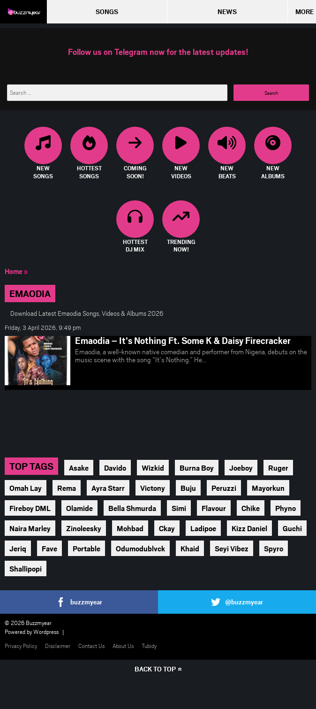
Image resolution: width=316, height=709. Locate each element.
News (227, 11)
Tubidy (149, 645)
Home (14, 271)
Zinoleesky (83, 528)
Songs (107, 11)
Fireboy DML (30, 508)
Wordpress (46, 631)
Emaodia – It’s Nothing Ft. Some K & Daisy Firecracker (183, 340)
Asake (79, 468)
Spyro (273, 548)
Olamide (79, 508)
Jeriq (17, 548)
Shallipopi (25, 568)
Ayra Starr (108, 488)
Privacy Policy (21, 645)
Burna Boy (197, 468)
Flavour (214, 508)
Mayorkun (268, 488)
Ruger (278, 468)
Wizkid (153, 468)
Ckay (167, 528)
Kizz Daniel (249, 528)
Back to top (155, 668)
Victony (152, 488)
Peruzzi (223, 488)
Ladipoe (203, 528)
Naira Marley (30, 528)
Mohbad (130, 528)
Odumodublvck (140, 548)
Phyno (285, 508)
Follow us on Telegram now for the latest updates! (158, 51)
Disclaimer (57, 645)
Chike (250, 508)
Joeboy (241, 468)
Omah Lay (25, 488)
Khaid (190, 548)
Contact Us (91, 645)
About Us (123, 645)
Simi (179, 508)
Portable (86, 548)
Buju (188, 488)
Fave (49, 548)
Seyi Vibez (231, 548)
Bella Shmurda (132, 508)
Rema (66, 488)
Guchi (292, 528)
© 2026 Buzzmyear (28, 622)
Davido (115, 468)
